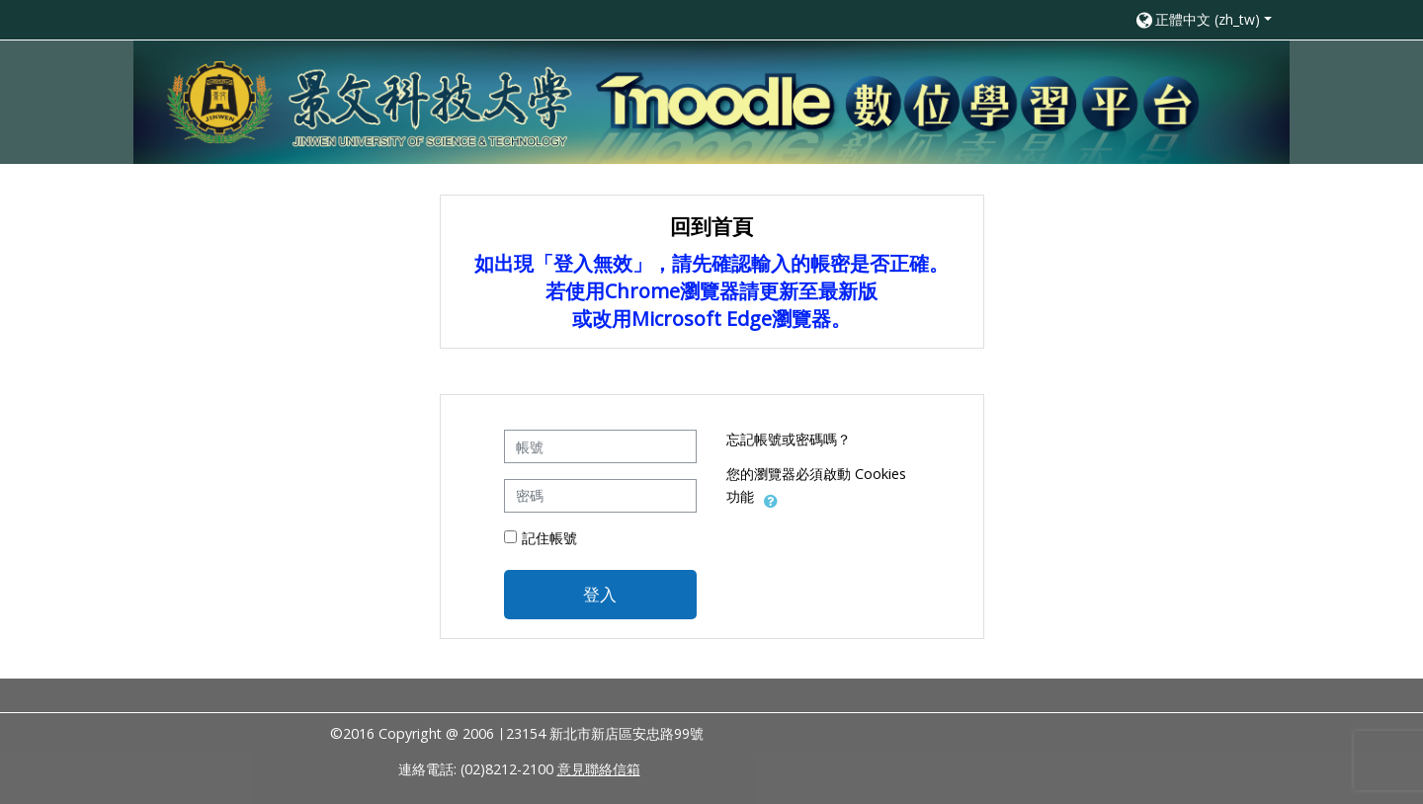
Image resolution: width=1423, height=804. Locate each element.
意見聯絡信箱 (598, 769)
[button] (1202, 19)
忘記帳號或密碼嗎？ (788, 439)
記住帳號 (549, 537)
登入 (600, 593)
